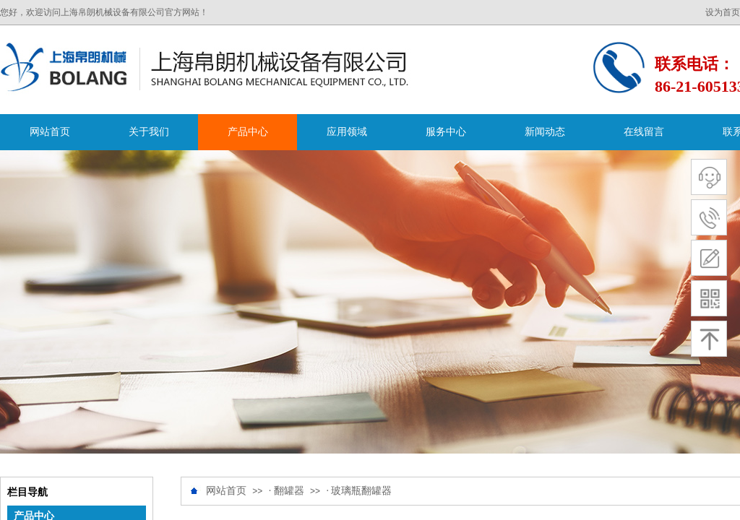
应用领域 (347, 131)
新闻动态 (545, 131)
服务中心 (446, 131)
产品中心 (248, 131)
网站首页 (50, 131)
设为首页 (722, 12)
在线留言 (644, 131)
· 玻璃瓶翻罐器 (359, 490)
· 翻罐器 (286, 490)
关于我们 (149, 131)
